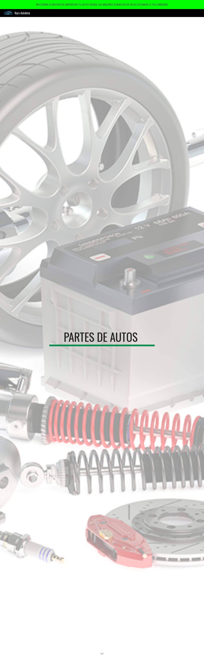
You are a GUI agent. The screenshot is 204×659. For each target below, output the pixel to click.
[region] (102, 4)
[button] (102, 654)
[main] (102, 338)
